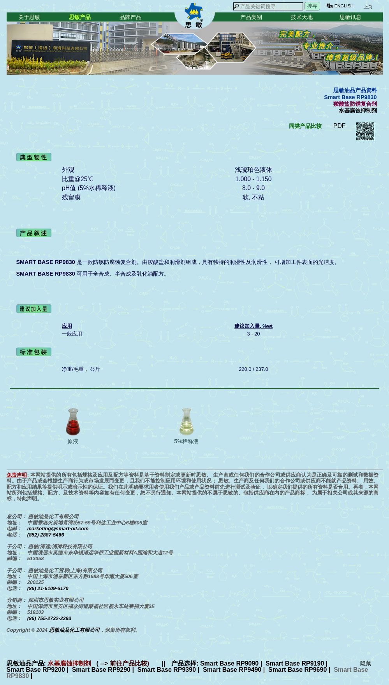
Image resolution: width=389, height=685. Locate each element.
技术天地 (302, 17)
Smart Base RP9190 (295, 663)
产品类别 (251, 17)
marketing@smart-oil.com (58, 528)
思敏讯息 (350, 17)
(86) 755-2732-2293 (49, 618)
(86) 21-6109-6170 (48, 588)
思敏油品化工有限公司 (74, 630)
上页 (367, 6)
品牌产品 (130, 17)
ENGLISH (344, 5)
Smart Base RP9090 (229, 663)
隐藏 (365, 663)
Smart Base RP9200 (36, 669)
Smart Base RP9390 (166, 669)
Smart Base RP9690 (297, 669)
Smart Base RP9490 (232, 669)
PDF (339, 125)
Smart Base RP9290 (101, 669)
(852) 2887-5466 (45, 535)
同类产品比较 (305, 126)
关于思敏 (29, 17)
